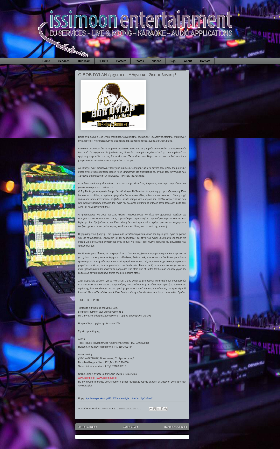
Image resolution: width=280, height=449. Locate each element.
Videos (156, 61)
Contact (205, 61)
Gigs (173, 61)
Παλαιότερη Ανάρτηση (175, 426)
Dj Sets (103, 61)
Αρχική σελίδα (130, 426)
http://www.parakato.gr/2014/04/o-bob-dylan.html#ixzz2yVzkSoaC (119, 398)
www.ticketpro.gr (86, 378)
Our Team (84, 61)
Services (64, 61)
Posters (121, 61)
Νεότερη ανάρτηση (87, 426)
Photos (139, 61)
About (188, 61)
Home (46, 61)
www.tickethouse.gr (107, 378)
